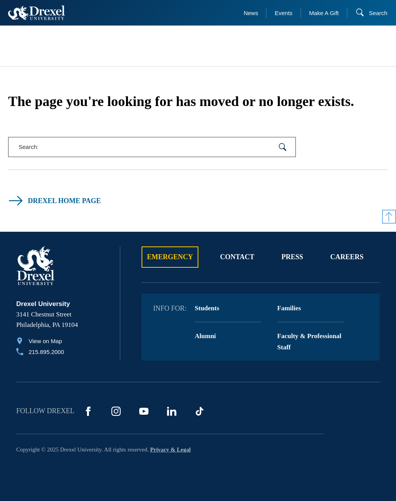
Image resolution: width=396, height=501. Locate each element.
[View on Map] (40, 342)
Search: (29, 147)
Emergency (170, 257)
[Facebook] (88, 411)
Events (283, 13)
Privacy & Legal (170, 449)
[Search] (371, 13)
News (251, 13)
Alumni (205, 336)
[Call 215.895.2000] (40, 352)
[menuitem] (46, 46)
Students (207, 308)
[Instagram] (116, 411)
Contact (237, 257)
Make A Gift (324, 13)
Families (289, 308)
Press (292, 257)
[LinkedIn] (171, 411)
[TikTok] (199, 411)
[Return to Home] (36, 12)
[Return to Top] (389, 217)
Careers (347, 257)
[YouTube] (143, 411)
